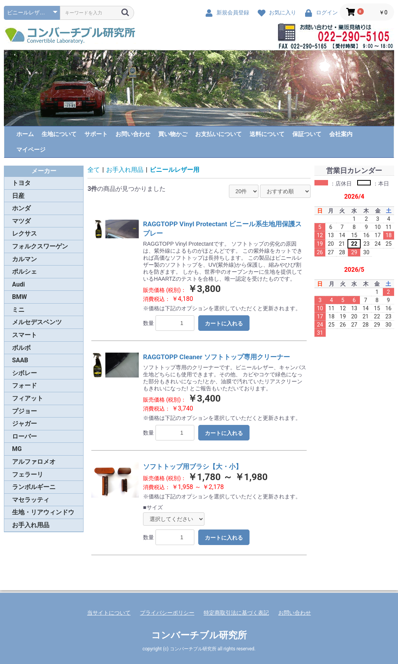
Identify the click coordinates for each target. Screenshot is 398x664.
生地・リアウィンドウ (43, 512)
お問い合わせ (132, 134)
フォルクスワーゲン (40, 246)
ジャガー (24, 423)
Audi (18, 284)
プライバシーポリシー (167, 613)
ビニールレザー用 (174, 169)
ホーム (25, 134)
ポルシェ (24, 271)
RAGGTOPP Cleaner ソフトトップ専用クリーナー (216, 357)
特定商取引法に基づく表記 (236, 613)
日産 (18, 195)
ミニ (18, 309)
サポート (96, 134)
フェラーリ (27, 474)
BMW (19, 297)
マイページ (30, 149)
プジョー (24, 411)
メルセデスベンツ (37, 322)
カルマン (24, 259)
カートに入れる (224, 323)
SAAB (20, 360)
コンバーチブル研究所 (199, 635)
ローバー (24, 436)
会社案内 (341, 134)
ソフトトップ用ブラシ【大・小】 (192, 466)
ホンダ (21, 208)
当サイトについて (109, 613)
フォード (24, 385)
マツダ (21, 221)
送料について (267, 134)
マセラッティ (30, 499)
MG (17, 449)
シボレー (24, 373)
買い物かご (172, 134)
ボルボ (21, 347)
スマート (24, 335)
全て (93, 169)
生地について (59, 134)
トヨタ (21, 183)
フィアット (27, 398)
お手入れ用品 (30, 525)
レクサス (24, 233)
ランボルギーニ (34, 487)
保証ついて (306, 134)
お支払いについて (218, 134)
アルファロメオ (34, 461)
